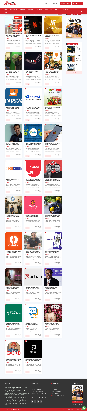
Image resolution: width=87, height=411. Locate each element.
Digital (80, 404)
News (5, 9)
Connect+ (6, 12)
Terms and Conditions (37, 391)
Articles (55, 3)
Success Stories (65, 3)
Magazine (30, 9)
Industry (38, 9)
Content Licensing (36, 389)
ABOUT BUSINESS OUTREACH (38, 386)
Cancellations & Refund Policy (39, 393)
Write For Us (55, 393)
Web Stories (66, 9)
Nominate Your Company (58, 395)
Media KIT (48, 9)
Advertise (54, 389)
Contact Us (55, 387)
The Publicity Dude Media (15, 409)
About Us (46, 3)
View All (74, 72)
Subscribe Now (77, 3)
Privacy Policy (35, 387)
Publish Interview (56, 391)
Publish (57, 9)
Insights (22, 9)
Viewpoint (12, 9)
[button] (67, 29)
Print (74, 404)
